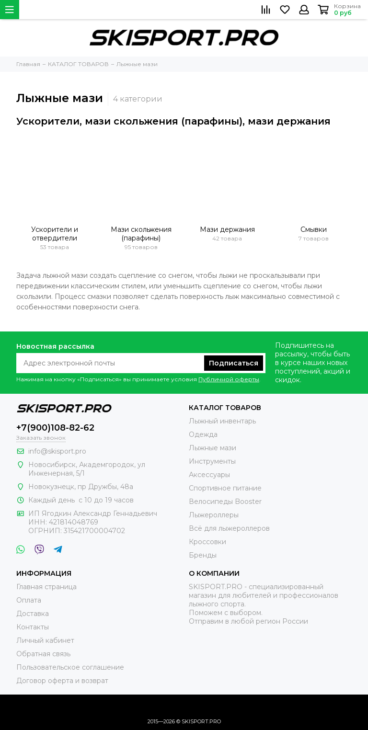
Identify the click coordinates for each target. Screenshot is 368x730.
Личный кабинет (45, 640)
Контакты (32, 627)
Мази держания (227, 229)
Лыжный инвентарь (222, 421)
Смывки (313, 229)
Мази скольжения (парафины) (141, 233)
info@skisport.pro (57, 451)
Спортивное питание (225, 488)
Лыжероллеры (214, 515)
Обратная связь (43, 654)
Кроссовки (207, 541)
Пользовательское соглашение (70, 667)
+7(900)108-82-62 (55, 427)
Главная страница (46, 586)
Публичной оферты (228, 379)
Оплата (28, 600)
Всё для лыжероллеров (229, 528)
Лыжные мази (212, 448)
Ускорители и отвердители (54, 233)
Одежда (203, 434)
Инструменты (212, 461)
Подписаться (233, 363)
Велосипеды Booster (225, 501)
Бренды (203, 555)
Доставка (32, 613)
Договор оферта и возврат (62, 680)
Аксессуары (209, 474)
